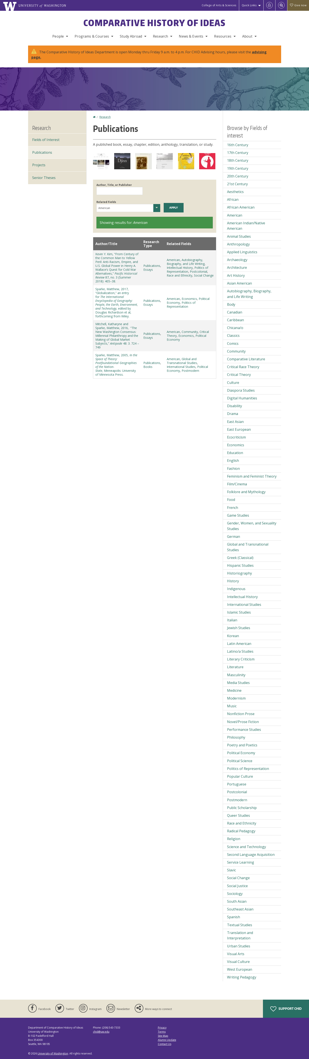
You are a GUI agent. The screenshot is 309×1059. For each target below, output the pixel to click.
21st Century (237, 184)
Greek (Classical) (240, 557)
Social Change (204, 275)
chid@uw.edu (101, 1032)
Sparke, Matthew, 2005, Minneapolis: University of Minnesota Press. (116, 365)
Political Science (239, 760)
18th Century (237, 160)
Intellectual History (180, 268)
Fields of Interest (45, 139)
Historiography (239, 573)
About (247, 36)
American (173, 260)
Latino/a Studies (240, 651)
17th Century (237, 152)
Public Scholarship (242, 807)
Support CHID (286, 1009)
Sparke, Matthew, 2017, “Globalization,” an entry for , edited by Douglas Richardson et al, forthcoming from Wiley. (116, 302)
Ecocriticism (236, 437)
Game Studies (238, 515)
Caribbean (235, 320)
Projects (38, 165)
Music (232, 706)
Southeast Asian (240, 909)
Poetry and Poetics (242, 745)
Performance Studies (244, 729)
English (233, 460)
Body (231, 304)
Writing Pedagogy (241, 977)
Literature (235, 667)
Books (147, 367)
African (233, 199)
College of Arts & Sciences (219, 5)
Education (235, 452)
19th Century (237, 168)
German (233, 536)
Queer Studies (238, 815)
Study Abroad (131, 36)
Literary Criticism (241, 659)
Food (231, 499)
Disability (234, 406)
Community (190, 332)
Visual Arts (235, 953)
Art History (236, 275)
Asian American (239, 283)
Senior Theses (44, 177)
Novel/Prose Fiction (243, 721)
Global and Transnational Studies (182, 361)
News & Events (191, 36)
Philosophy (236, 737)
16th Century (237, 144)
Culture (233, 382)
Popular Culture (240, 776)
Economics (189, 299)
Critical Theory (239, 374)
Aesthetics (235, 191)
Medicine (234, 690)
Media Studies (238, 682)
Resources (222, 36)
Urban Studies (238, 946)
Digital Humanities (242, 398)
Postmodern (190, 371)
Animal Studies (239, 236)
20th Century (237, 176)
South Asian (237, 901)
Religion (233, 838)
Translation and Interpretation (240, 935)
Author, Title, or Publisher (114, 185)
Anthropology (238, 244)
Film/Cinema (237, 484)
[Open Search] (281, 5)
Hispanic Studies (240, 565)
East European (239, 429)
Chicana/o (235, 327)
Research (160, 36)
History (233, 581)
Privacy (162, 1027)
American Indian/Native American (246, 226)
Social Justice (237, 885)
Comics (233, 343)
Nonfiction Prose (241, 713)
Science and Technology (246, 846)
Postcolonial (198, 271)
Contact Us (164, 1044)
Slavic (231, 870)
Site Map (163, 1036)
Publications (151, 266)
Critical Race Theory (243, 366)
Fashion (233, 468)
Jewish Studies (238, 627)
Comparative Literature (246, 359)
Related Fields (106, 202)
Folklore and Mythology (246, 491)
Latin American (239, 643)
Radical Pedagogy (241, 831)
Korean (233, 635)
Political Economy (241, 752)
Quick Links (249, 5)
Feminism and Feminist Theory (252, 476)
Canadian (234, 312)
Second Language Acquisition (251, 854)
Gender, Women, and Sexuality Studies (251, 526)
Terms (162, 1032)
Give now (298, 5)
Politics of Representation (187, 270)
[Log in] (269, 5)
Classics (233, 335)
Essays (148, 270)
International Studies (181, 367)
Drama (232, 413)
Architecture (237, 267)
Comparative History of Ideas (154, 23)
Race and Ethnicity (179, 275)
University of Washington (53, 1053)
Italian (232, 620)
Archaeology (237, 259)
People (58, 36)
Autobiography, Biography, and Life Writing (186, 262)
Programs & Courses (92, 36)
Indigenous (236, 588)
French (232, 507)
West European (239, 969)
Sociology (235, 893)
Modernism (236, 698)
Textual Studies (239, 925)
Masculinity (236, 675)
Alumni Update (167, 1040)
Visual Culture (238, 961)
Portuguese (236, 784)
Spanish (233, 917)
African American (241, 207)
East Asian (235, 421)
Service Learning (240, 862)
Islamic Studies (239, 612)
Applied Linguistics (242, 252)
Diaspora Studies (241, 390)
